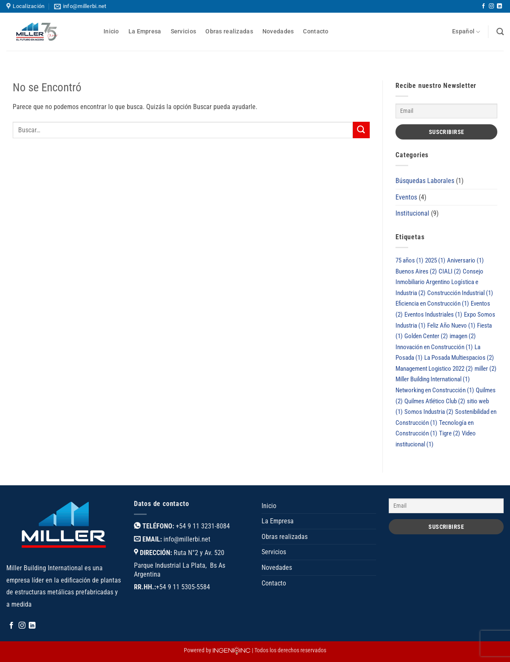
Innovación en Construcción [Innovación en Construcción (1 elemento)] (434, 347)
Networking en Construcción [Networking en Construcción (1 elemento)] (434, 390)
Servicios (183, 31)
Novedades (278, 31)
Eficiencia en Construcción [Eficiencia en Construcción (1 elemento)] (432, 303)
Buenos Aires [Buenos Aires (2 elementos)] (416, 271)
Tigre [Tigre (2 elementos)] (449, 433)
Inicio (111, 31)
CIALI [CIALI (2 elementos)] (450, 271)
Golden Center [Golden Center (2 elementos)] (426, 336)
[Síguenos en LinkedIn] (499, 6)
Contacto (315, 31)
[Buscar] (500, 32)
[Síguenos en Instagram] (491, 6)
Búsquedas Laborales (424, 181)
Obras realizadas (229, 31)
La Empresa (144, 31)
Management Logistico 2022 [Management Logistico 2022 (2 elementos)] (434, 368)
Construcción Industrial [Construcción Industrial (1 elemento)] (460, 293)
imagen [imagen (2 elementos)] (463, 336)
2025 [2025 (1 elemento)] (435, 260)
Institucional (412, 213)
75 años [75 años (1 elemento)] (409, 260)
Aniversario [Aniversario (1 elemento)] (465, 260)
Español (466, 32)
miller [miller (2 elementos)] (485, 368)
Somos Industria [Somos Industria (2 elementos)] (428, 412)
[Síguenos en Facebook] (483, 6)
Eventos (406, 197)
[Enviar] (361, 130)
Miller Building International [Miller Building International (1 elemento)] (432, 379)
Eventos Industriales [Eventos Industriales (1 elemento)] (433, 314)
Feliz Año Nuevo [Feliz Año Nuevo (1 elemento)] (451, 325)
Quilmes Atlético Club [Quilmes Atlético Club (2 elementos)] (434, 401)
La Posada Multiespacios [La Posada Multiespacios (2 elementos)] (459, 357)
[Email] (446, 111)
